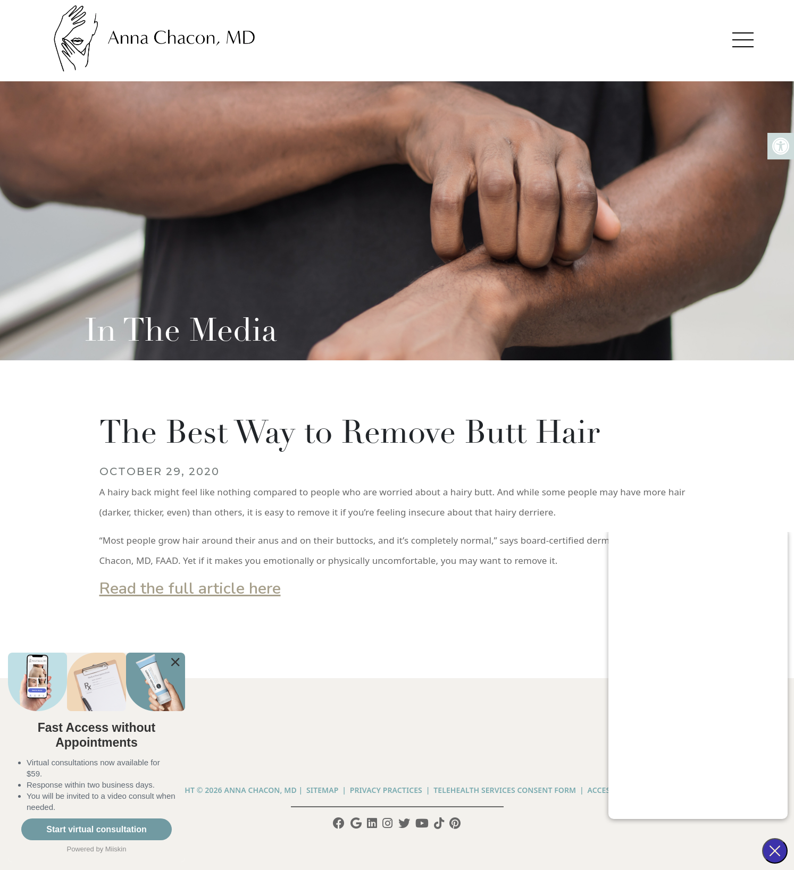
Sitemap (322, 790)
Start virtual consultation (96, 829)
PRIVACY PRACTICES (386, 790)
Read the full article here (190, 588)
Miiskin (116, 849)
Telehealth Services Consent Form (504, 790)
